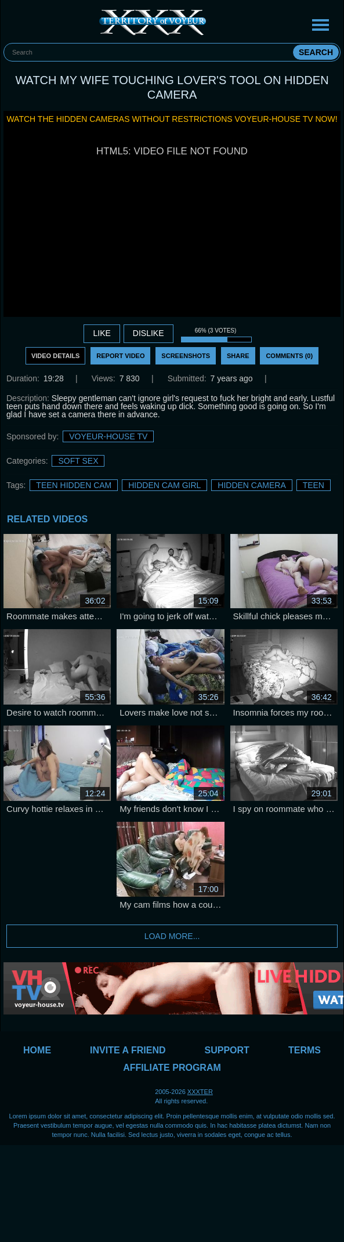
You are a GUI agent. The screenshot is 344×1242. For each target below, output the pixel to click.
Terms (304, 1050)
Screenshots (185, 355)
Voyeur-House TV (108, 436)
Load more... (172, 936)
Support (227, 1050)
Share (238, 355)
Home (37, 1050)
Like (101, 333)
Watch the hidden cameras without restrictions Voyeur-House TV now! (171, 119)
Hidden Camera (251, 485)
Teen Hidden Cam (73, 485)
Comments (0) (289, 355)
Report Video (120, 355)
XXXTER (200, 1091)
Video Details (55, 355)
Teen (313, 485)
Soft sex (78, 460)
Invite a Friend (127, 1050)
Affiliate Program (172, 1068)
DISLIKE (148, 333)
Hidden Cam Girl (164, 485)
